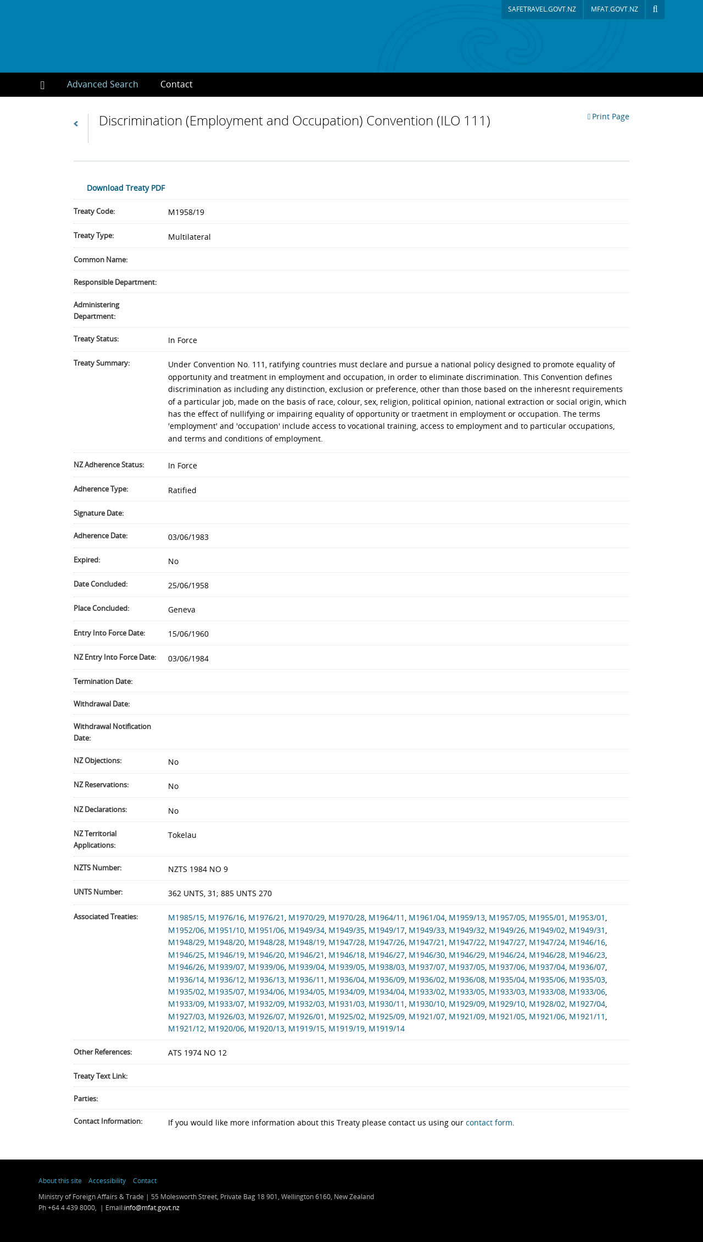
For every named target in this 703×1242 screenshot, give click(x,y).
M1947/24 (547, 942)
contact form (489, 1122)
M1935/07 (226, 991)
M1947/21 (427, 942)
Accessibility (107, 1180)
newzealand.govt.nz (498, 1194)
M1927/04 (587, 1003)
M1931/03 (346, 1003)
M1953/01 (587, 917)
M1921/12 (186, 1028)
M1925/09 (387, 1016)
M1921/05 (507, 1016)
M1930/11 (387, 1003)
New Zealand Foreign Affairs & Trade (597, 1194)
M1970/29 (306, 917)
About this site (60, 1180)
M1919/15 (306, 1028)
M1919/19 (346, 1028)
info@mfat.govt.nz (152, 1207)
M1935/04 (507, 979)
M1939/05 (346, 967)
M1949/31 (587, 930)
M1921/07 (427, 1016)
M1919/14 (387, 1028)
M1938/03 (387, 967)
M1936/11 (306, 979)
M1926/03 (226, 1016)
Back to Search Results (81, 128)
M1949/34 (306, 930)
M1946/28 (547, 955)
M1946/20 (266, 955)
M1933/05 (467, 991)
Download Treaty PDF (126, 188)
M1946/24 (507, 955)
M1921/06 (547, 1016)
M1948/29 (186, 942)
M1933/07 (226, 1003)
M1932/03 (306, 1003)
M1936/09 (387, 979)
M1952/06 (186, 930)
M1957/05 (507, 917)
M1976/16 (226, 917)
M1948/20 (226, 942)
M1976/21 (266, 917)
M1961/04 (427, 917)
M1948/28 (266, 942)
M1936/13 (266, 979)
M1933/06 (587, 991)
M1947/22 (467, 942)
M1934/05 (306, 991)
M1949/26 (507, 930)
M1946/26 (186, 967)
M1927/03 (186, 1016)
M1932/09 (266, 1003)
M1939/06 (266, 967)
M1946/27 (387, 955)
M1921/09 (467, 1016)
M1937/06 (507, 967)
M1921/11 (587, 1016)
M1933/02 (427, 991)
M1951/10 (226, 930)
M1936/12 (226, 979)
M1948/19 (306, 942)
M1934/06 (266, 991)
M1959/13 (467, 917)
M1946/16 (587, 942)
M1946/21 (306, 955)
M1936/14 (186, 979)
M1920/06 (226, 1028)
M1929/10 (507, 1003)
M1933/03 (507, 991)
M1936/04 (346, 979)
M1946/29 (467, 955)
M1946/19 (226, 955)
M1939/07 (226, 967)
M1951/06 (266, 930)
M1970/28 (346, 917)
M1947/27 (507, 942)
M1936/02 (427, 979)
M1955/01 (547, 917)
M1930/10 (427, 1003)
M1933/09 (186, 1003)
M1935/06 (547, 979)
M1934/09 (346, 991)
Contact (176, 84)
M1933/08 (547, 991)
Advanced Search (102, 84)
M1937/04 (547, 967)
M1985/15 (186, 917)
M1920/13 (266, 1028)
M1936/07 (587, 967)
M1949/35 (346, 930)
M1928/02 (547, 1003)
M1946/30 (427, 955)
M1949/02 (547, 930)
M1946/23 (587, 955)
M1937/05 (467, 967)
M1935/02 (186, 991)
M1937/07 (427, 967)
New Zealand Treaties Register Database (145, 36)
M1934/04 (387, 991)
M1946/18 (346, 955)
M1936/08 (467, 979)
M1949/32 (467, 930)
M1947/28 (346, 942)
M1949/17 (387, 930)
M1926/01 (306, 1016)
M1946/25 (186, 955)
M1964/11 (387, 917)
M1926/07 (266, 1016)
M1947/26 (387, 942)
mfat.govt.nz (614, 9)
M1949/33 (427, 930)
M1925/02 (346, 1016)
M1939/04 (306, 967)
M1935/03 (587, 979)
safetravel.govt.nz (542, 9)
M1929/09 (467, 1003)
